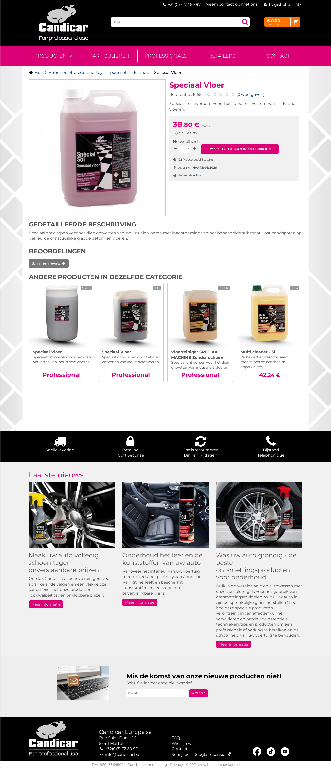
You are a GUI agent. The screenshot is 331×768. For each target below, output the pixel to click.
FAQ (176, 737)
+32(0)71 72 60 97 (184, 4)
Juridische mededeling (147, 764)
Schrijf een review (49, 263)
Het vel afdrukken (190, 175)
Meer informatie (46, 604)
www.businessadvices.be (219, 764)
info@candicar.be (122, 754)
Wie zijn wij (183, 743)
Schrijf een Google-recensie (198, 754)
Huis (39, 72)
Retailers (221, 56)
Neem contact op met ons (232, 4)
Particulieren (109, 56)
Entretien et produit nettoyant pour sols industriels (99, 72)
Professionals (166, 56)
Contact (278, 56)
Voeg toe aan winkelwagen (239, 149)
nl (297, 4)
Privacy (176, 764)
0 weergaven (250, 94)
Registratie (276, 4)
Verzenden (198, 693)
